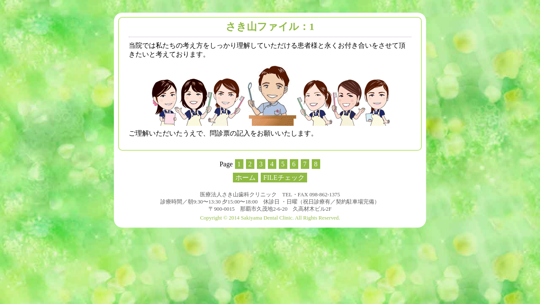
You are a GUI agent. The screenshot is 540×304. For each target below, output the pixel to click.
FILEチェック (284, 177)
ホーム (245, 177)
